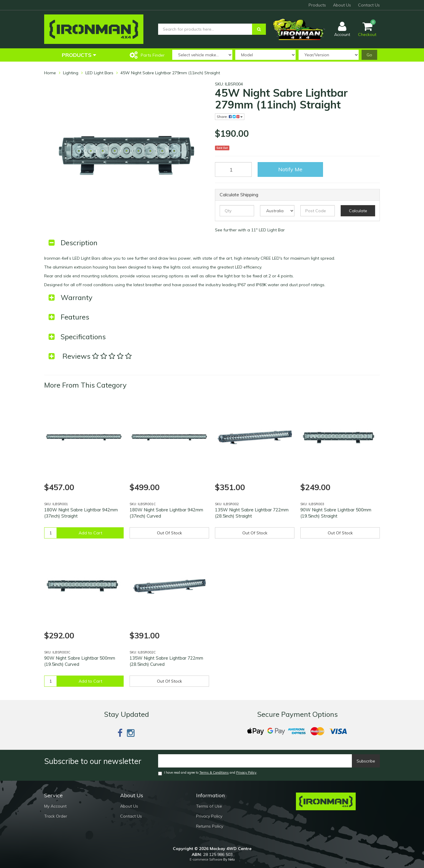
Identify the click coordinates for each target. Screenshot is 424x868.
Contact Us (369, 5)
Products (317, 5)
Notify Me (290, 169)
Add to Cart (90, 533)
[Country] (277, 210)
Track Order (55, 816)
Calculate (358, 210)
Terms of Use (209, 806)
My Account (55, 806)
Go (369, 54)
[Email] (255, 760)
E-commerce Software (206, 859)
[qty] (237, 210)
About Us (342, 5)
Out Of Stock (169, 533)
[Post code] (317, 210)
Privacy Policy (246, 772)
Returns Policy (209, 826)
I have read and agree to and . (207, 772)
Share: (230, 116)
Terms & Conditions (214, 772)
